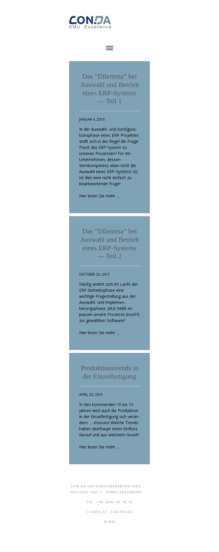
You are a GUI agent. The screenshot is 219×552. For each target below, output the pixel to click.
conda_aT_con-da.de (110, 512)
